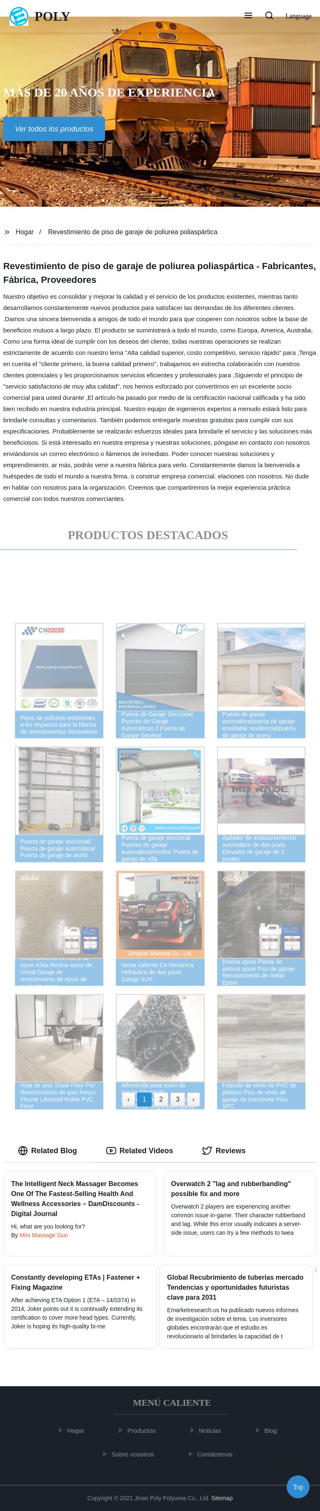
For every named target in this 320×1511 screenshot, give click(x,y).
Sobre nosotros (136, 1453)
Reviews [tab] (223, 1151)
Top (298, 1485)
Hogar (25, 231)
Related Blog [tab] (47, 1151)
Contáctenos (217, 1453)
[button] (248, 16)
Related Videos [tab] (139, 1151)
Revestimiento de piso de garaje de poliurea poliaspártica (133, 231)
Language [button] (298, 16)
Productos (144, 1430)
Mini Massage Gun (44, 1235)
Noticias (213, 1430)
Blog (273, 1430)
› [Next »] (193, 1099)
